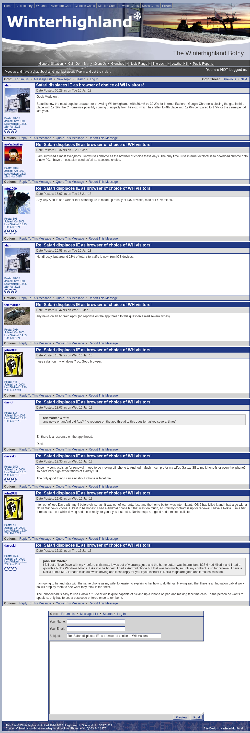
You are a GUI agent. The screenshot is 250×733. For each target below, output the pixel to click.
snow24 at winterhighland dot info (48, 728)
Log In (94, 79)
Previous (230, 79)
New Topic (64, 79)
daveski (10, 456)
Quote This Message (70, 138)
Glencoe (100, 63)
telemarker (12, 305)
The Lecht (159, 63)
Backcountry (24, 6)
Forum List (22, 79)
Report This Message (103, 138)
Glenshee (117, 63)
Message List (43, 79)
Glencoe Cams (85, 6)
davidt (8, 402)
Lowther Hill (180, 63)
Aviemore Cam (61, 6)
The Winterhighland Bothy (208, 53)
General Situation (51, 63)
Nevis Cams (151, 6)
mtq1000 (10, 188)
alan (7, 85)
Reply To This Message (35, 138)
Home (8, 6)
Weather (42, 6)
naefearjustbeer (13, 144)
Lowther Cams (129, 6)
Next (244, 79)
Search (80, 79)
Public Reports (203, 63)
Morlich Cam (107, 6)
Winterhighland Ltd (235, 728)
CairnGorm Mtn (78, 63)
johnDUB (10, 350)
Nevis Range (138, 63)
